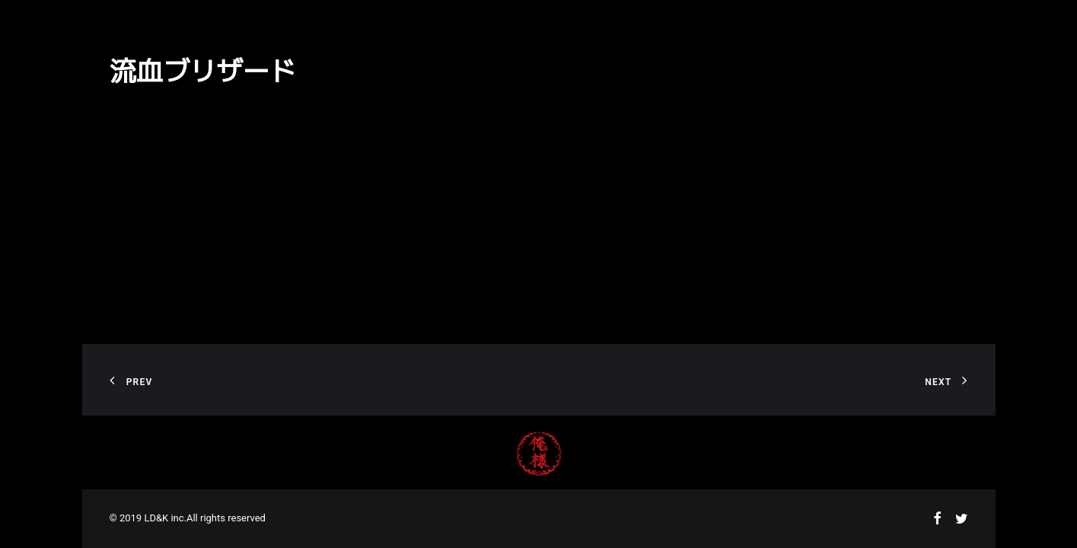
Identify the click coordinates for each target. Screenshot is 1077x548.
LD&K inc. (165, 518)
